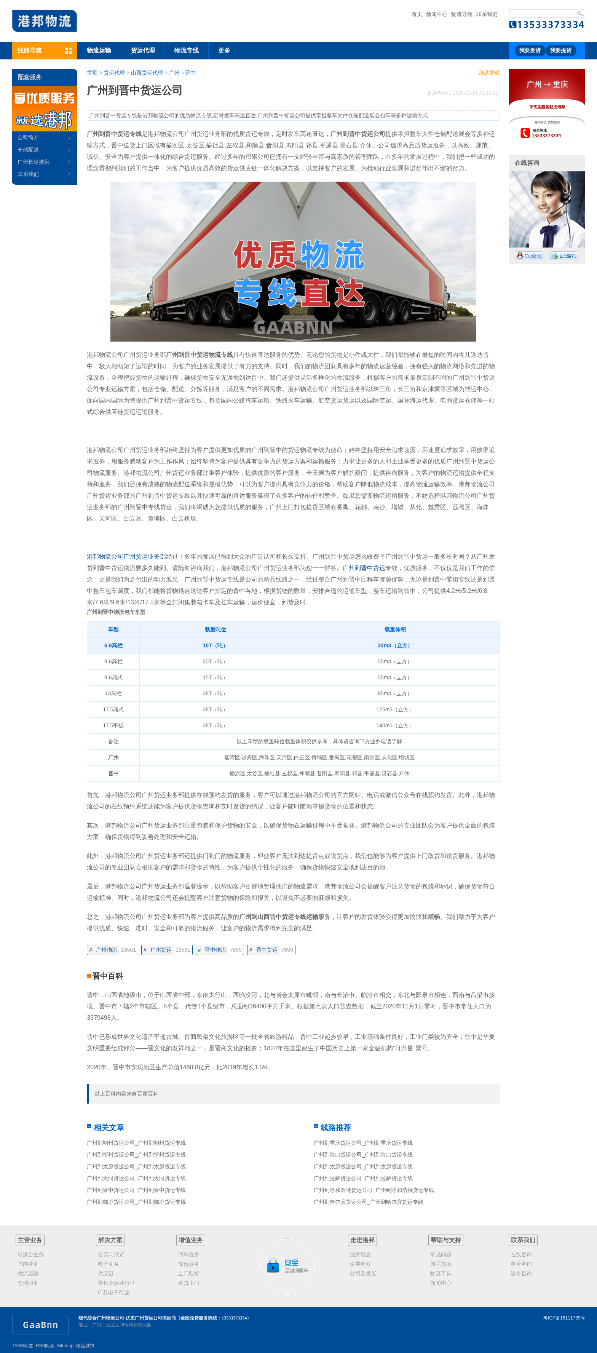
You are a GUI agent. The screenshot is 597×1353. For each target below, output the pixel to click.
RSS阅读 (45, 1345)
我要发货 (530, 50)
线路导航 (489, 73)
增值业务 (191, 1240)
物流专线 (186, 50)
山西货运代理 (147, 73)
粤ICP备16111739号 (564, 1318)
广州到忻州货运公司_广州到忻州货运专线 (136, 1155)
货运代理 (143, 50)
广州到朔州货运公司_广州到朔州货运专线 (136, 1143)
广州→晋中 (182, 73)
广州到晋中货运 (364, 568)
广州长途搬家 (33, 162)
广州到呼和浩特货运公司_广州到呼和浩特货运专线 (374, 1190)
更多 (224, 50)
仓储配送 (28, 150)
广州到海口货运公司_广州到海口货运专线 (363, 1155)
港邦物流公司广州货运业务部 (126, 556)
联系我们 (487, 14)
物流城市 (85, 1345)
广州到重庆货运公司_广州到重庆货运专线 (363, 1143)
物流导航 (461, 14)
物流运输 (99, 50)
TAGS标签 (22, 1345)
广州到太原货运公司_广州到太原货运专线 (136, 1166)
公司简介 (28, 137)
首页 (417, 14)
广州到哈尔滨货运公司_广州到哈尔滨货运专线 (368, 1202)
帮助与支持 (446, 1240)
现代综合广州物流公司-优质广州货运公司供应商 (127, 1318)
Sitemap (65, 1345)
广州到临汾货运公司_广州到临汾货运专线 (136, 1202)
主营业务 (30, 1240)
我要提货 (560, 50)
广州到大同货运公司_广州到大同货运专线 (136, 1178)
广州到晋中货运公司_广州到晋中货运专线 (136, 1190)
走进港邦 (362, 1240)
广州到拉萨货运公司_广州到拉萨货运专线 (363, 1178)
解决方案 (110, 1240)
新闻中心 (436, 14)
